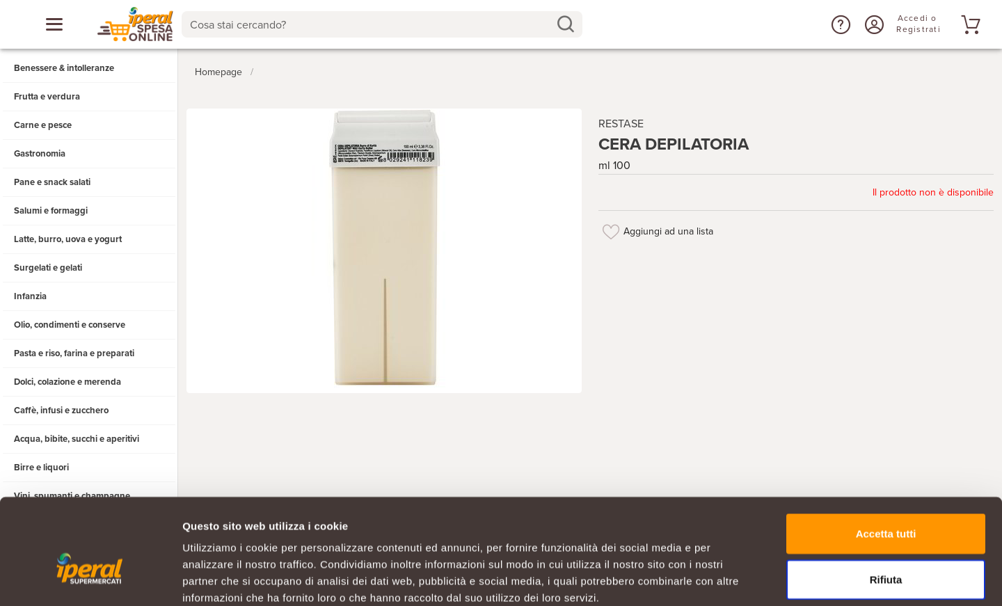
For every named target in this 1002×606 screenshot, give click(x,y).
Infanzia (30, 296)
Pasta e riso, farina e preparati (74, 353)
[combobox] (382, 24)
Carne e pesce (43, 125)
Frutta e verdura (47, 96)
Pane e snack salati (52, 182)
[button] (839, 24)
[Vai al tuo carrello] (968, 24)
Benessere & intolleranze (64, 68)
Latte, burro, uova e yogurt (68, 239)
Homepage (218, 68)
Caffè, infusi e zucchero (61, 410)
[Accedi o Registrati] (872, 24)
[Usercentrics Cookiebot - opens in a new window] (90, 578)
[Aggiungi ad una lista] (610, 228)
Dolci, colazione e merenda (67, 382)
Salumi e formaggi (51, 210)
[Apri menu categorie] (54, 24)
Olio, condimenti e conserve (69, 324)
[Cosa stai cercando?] (370, 24)
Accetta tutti (886, 458)
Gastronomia (39, 153)
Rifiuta (886, 504)
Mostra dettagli (732, 578)
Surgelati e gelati (48, 267)
